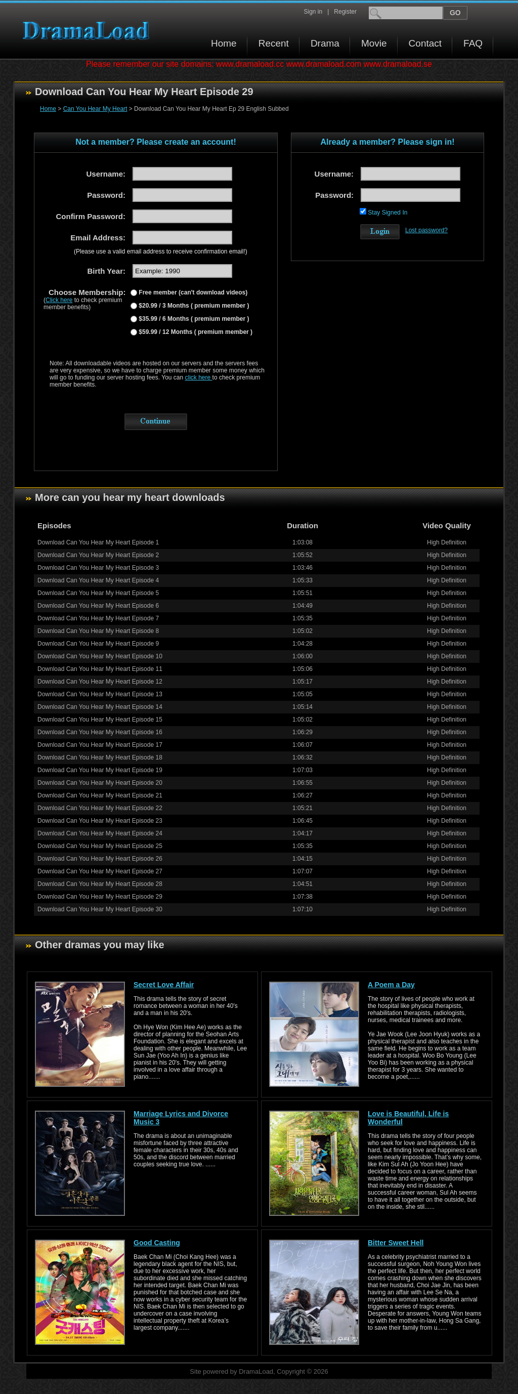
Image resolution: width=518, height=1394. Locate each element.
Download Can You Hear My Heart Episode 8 (98, 631)
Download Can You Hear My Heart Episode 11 (99, 668)
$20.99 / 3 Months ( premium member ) (193, 305)
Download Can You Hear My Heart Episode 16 (99, 732)
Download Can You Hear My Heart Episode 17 (99, 744)
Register (345, 11)
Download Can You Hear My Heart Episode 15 (99, 719)
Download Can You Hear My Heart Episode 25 (99, 846)
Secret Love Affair (164, 985)
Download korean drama (88, 30)
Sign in (313, 11)
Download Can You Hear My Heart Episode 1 (98, 542)
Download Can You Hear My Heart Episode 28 (99, 884)
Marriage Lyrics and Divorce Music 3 (181, 1118)
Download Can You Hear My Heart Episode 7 (98, 618)
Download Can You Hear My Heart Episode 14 (99, 706)
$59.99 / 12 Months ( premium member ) (194, 331)
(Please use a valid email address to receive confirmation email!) (160, 251)
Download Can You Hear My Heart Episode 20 (99, 782)
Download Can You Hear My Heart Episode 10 (99, 656)
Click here (59, 300)
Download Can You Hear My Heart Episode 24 (99, 833)
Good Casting (157, 1243)
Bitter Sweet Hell (395, 1243)
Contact (425, 43)
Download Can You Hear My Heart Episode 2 (98, 555)
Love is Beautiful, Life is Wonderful (408, 1118)
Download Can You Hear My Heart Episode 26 (99, 858)
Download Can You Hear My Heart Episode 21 (99, 795)
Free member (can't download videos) (192, 292)
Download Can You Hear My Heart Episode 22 (99, 808)
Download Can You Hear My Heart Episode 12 (99, 681)
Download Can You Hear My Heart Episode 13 (99, 694)
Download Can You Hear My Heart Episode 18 (99, 757)
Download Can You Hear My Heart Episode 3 (98, 567)
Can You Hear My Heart (95, 108)
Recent (273, 43)
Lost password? (426, 230)
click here (198, 377)
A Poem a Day (391, 985)
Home (224, 43)
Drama (325, 43)
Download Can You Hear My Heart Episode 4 (98, 580)
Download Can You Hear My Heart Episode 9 (98, 643)
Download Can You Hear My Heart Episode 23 (99, 820)
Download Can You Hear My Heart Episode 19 (99, 770)
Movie (374, 43)
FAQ (473, 43)
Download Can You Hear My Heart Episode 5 (98, 593)
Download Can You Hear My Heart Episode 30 (99, 909)
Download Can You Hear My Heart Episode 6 (98, 605)
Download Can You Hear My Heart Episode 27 (99, 871)
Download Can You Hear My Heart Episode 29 (99, 896)
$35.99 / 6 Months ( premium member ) (193, 318)
